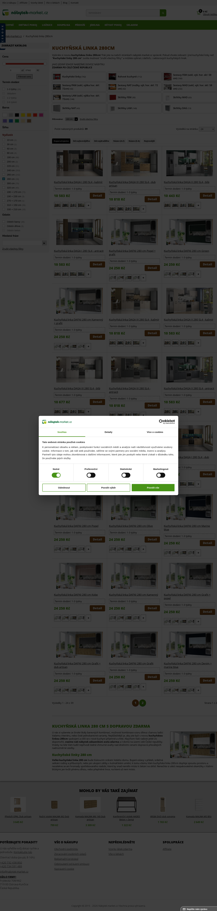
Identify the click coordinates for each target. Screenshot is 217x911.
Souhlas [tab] (61, 432)
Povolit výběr (108, 487)
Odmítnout (64, 487)
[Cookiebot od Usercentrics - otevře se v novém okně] (161, 421)
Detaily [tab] (108, 432)
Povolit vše (153, 487)
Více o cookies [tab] (155, 432)
